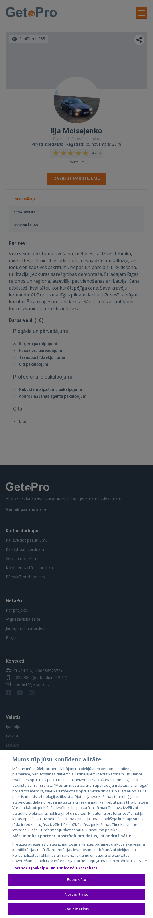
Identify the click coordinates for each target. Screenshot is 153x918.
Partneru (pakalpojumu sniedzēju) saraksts (54, 868)
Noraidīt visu (77, 895)
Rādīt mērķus (76, 910)
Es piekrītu (76, 880)
